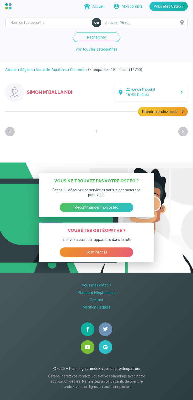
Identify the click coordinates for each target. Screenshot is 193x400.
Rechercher (96, 37)
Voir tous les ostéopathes (96, 49)
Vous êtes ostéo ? (96, 285)
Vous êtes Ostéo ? (169, 6)
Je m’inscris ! (96, 252)
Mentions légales (97, 307)
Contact (96, 300)
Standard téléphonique (97, 292)
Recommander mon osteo (96, 207)
